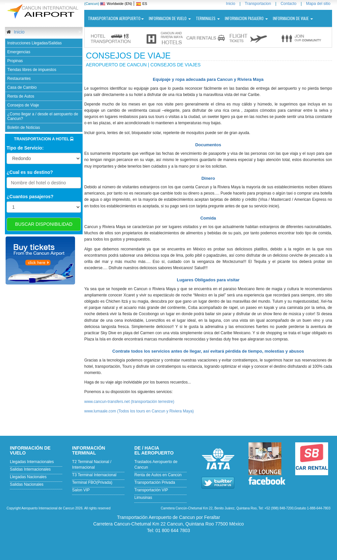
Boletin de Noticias (23, 127)
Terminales (208, 18)
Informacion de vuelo (170, 18)
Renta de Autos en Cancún (157, 475)
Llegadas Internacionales (32, 461)
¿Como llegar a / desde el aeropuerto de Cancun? (42, 116)
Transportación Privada (154, 482)
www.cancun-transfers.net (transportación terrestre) (129, 401)
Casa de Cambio (22, 87)
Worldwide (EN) (119, 4)
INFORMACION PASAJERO (246, 18)
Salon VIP (81, 490)
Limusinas (143, 497)
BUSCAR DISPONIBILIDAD (43, 224)
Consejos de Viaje (23, 105)
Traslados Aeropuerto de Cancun (155, 464)
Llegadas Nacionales (28, 477)
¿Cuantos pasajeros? (30, 196)
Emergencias (18, 52)
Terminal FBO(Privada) (92, 482)
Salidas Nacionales (26, 484)
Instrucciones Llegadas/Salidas (34, 43)
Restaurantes (19, 78)
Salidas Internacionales (30, 469)
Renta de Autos (20, 96)
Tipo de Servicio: (25, 148)
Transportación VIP (151, 490)
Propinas (15, 60)
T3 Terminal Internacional (94, 475)
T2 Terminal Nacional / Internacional (91, 464)
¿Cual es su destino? (30, 172)
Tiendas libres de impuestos (31, 69)
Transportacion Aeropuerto (116, 18)
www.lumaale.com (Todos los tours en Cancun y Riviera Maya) (139, 411)
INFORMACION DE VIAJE (293, 18)
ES (145, 4)
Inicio (19, 32)
